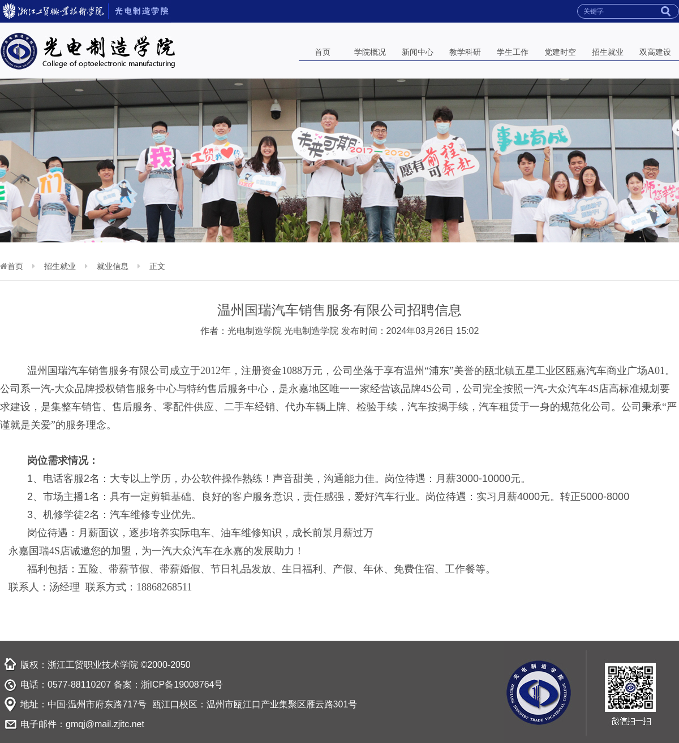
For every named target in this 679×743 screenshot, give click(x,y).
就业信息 (112, 266)
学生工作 (512, 52)
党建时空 (560, 52)
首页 (322, 52)
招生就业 (608, 52)
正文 (157, 266)
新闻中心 (417, 52)
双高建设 (655, 52)
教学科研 (465, 52)
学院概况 (370, 52)
